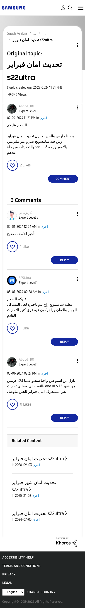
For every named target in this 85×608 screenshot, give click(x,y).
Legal (7, 583)
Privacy (8, 574)
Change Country (41, 592)
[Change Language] (13, 592)
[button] (70, 107)
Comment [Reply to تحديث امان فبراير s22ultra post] (63, 179)
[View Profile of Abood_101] (26, 106)
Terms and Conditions (21, 566)
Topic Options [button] (70, 45)
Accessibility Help (18, 557)
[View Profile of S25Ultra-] (25, 278)
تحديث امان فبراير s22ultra (38, 458)
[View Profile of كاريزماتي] (25, 213)
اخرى (43, 118)
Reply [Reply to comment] (64, 260)
